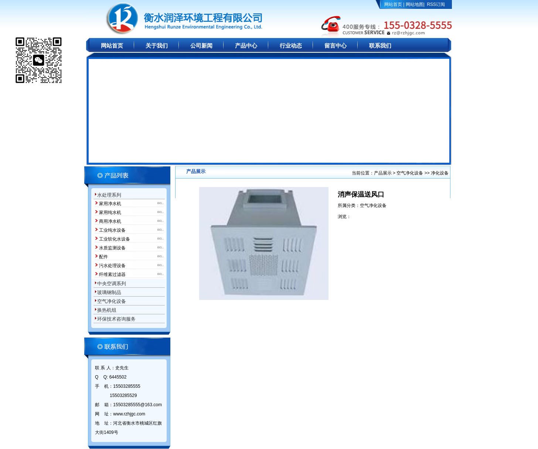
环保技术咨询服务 (116, 319)
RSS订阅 (436, 4)
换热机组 (106, 310)
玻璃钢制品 (109, 292)
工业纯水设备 (112, 230)
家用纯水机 (110, 212)
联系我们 (380, 46)
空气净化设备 (111, 301)
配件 (103, 256)
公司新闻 (201, 46)
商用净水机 (110, 221)
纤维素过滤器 (112, 274)
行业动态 (291, 46)
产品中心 (246, 46)
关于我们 (157, 46)
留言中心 (335, 46)
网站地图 (414, 4)
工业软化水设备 (114, 239)
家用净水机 (110, 203)
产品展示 (383, 173)
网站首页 (393, 4)
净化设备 (440, 173)
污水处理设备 (112, 265)
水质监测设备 (112, 248)
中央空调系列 (111, 283)
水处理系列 (109, 195)
